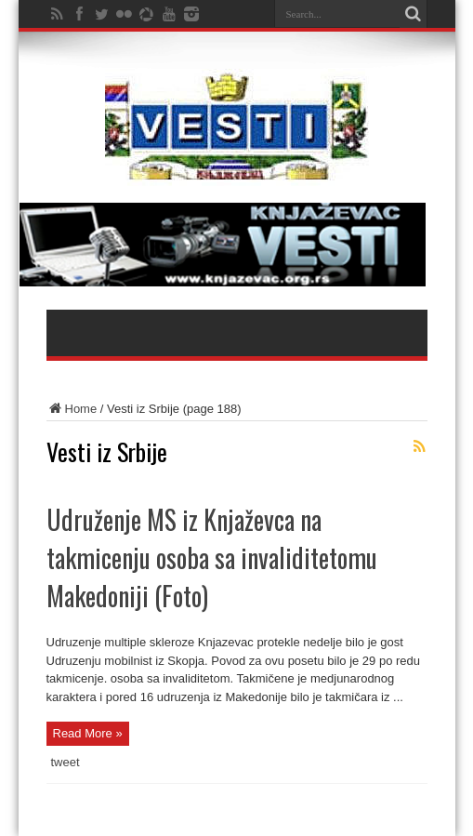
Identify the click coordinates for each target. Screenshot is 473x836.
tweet (65, 762)
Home (72, 409)
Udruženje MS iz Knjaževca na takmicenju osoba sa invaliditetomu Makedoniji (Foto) (211, 557)
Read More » (88, 733)
